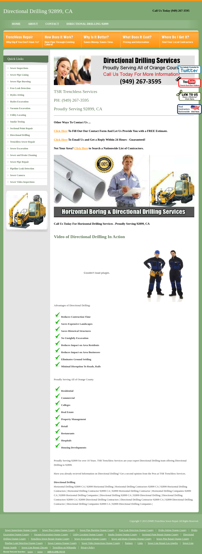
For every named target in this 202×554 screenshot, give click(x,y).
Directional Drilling (20, 135)
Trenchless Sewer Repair (22, 141)
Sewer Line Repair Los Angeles (163, 543)
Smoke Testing (17, 121)
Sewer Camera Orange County (62, 543)
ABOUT (33, 23)
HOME (16, 23)
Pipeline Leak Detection (22, 168)
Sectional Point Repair (21, 128)
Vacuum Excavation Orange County (51, 534)
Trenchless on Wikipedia (64, 547)
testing (30, 552)
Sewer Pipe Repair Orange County (172, 538)
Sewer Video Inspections (22, 182)
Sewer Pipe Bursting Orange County (97, 530)
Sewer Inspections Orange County (21, 530)
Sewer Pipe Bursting (20, 81)
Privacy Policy (88, 547)
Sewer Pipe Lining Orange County (58, 530)
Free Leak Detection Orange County (136, 530)
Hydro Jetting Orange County (172, 530)
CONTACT (52, 23)
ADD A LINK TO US (56, 552)
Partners (129, 543)
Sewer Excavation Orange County (90, 538)
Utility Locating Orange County (88, 534)
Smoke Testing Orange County (122, 534)
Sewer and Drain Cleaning (23, 155)
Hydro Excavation (19, 101)
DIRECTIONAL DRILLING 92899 (87, 23)
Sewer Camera (17, 175)
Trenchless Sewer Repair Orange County (50, 538)
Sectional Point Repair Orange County (160, 534)
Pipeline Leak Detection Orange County (24, 543)
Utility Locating (18, 115)
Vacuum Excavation (20, 108)
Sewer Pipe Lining (19, 74)
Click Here (60, 131)
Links (140, 543)
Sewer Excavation (19, 148)
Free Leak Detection (20, 88)
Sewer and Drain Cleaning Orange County (131, 538)
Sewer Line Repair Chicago (35, 547)
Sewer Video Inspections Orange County (100, 543)
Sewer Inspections (19, 68)
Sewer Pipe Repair (19, 162)
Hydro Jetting (17, 95)
